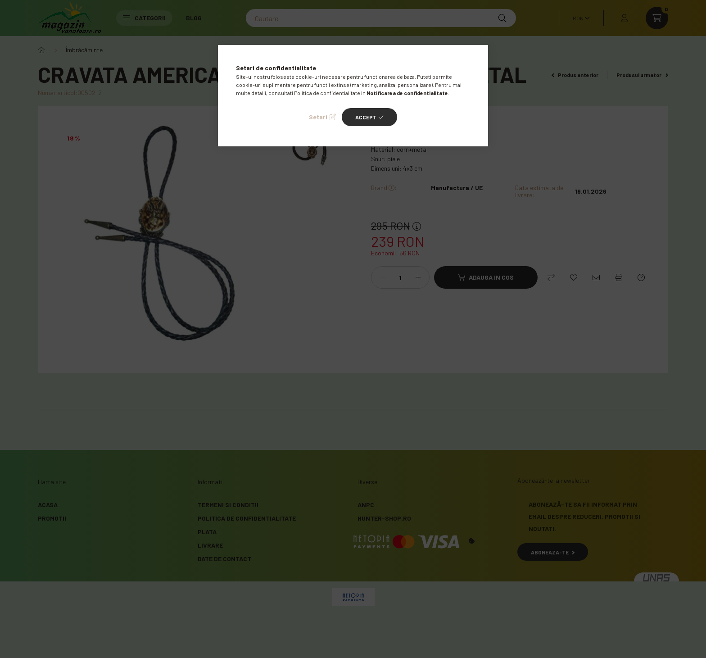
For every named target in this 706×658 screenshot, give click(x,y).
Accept (365, 117)
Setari (318, 117)
